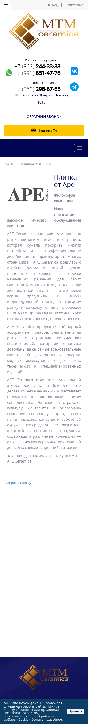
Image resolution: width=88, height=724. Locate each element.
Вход (53, 5)
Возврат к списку (17, 482)
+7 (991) (37, 73)
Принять (76, 711)
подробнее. (53, 719)
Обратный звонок (44, 116)
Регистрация (74, 5)
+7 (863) (37, 66)
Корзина (44, 130)
